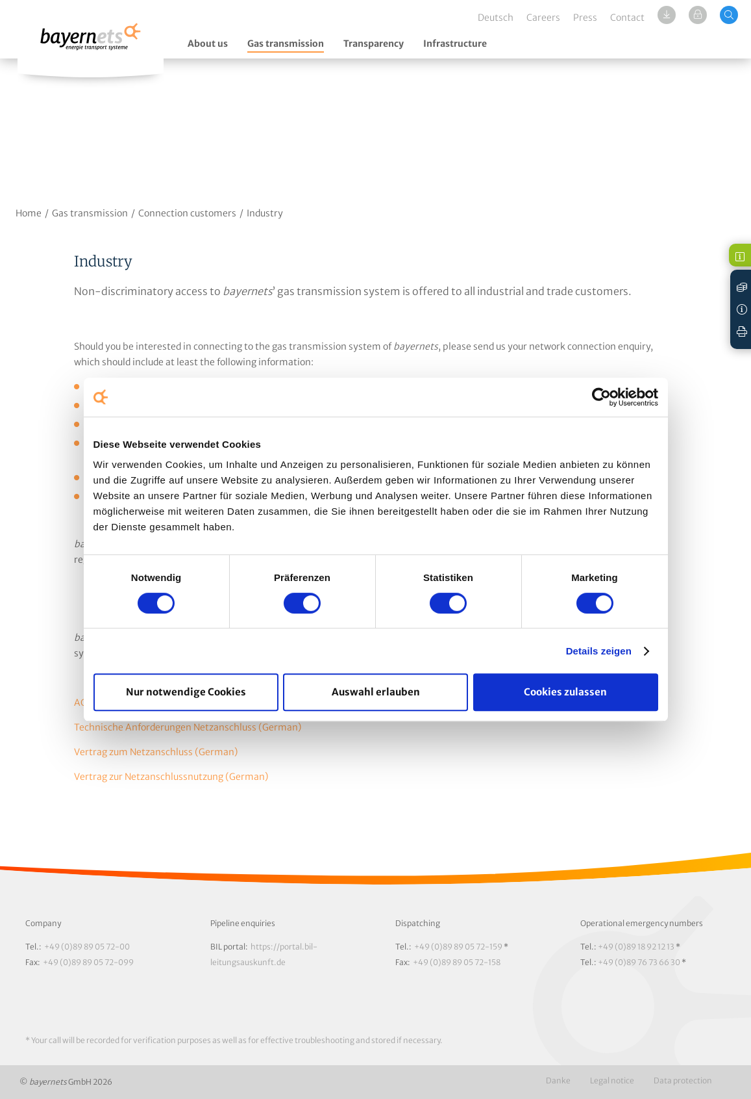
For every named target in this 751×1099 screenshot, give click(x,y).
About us (208, 43)
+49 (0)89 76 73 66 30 (639, 962)
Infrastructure (455, 43)
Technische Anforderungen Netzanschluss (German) (187, 727)
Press (585, 17)
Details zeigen (599, 650)
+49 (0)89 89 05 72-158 (456, 962)
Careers (543, 17)
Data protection (683, 1080)
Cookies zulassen (565, 692)
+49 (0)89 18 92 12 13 (636, 946)
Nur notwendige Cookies (186, 692)
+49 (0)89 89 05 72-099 (88, 962)
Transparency (373, 43)
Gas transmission (285, 43)
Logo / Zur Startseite (90, 44)
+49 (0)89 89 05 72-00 (87, 946)
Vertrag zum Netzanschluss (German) (156, 752)
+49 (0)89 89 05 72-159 (458, 946)
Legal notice (612, 1080)
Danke (558, 1080)
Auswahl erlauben (376, 692)
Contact (627, 17)
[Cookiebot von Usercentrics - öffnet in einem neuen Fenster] (601, 397)
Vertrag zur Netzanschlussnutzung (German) (171, 776)
